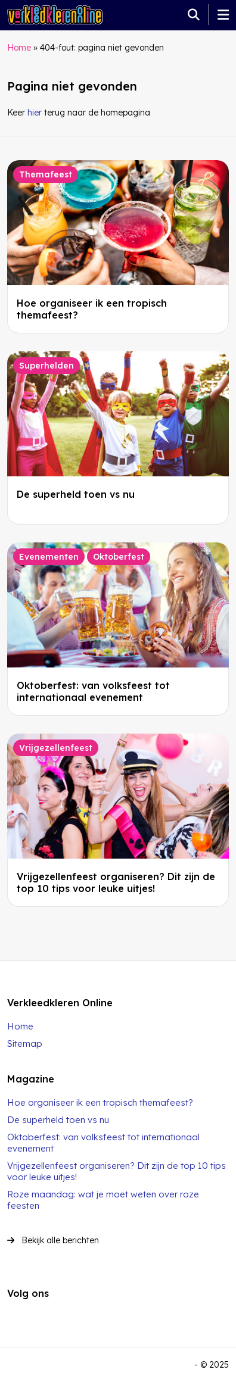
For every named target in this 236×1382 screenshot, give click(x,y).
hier (34, 112)
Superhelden (46, 365)
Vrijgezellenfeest (55, 748)
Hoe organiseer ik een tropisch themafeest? (100, 1102)
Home (19, 47)
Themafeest (45, 174)
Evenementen (49, 556)
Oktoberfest (118, 556)
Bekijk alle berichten (53, 1240)
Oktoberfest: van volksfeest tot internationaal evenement (93, 691)
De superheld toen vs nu (76, 494)
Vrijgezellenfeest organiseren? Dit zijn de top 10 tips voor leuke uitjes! (116, 882)
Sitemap (24, 1043)
